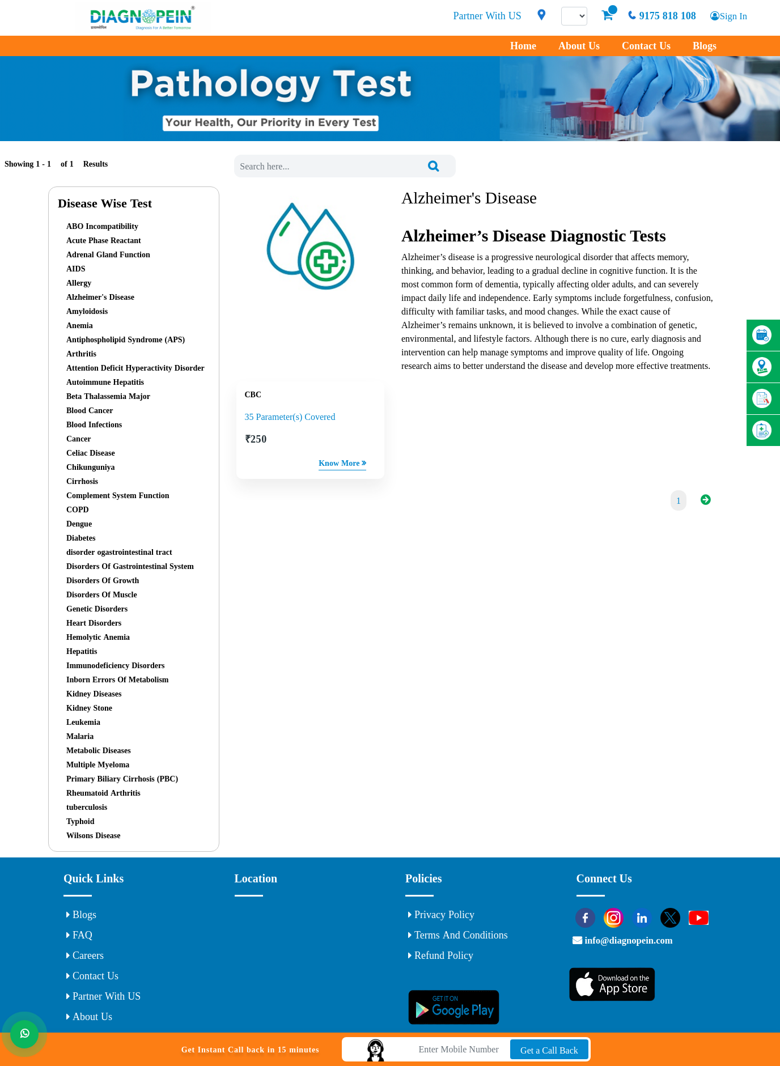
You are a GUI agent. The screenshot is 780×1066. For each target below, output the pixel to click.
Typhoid (80, 821)
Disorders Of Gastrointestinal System (130, 566)
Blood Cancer (89, 410)
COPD (77, 509)
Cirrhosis (82, 481)
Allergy (78, 283)
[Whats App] (25, 1040)
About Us (579, 46)
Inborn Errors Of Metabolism (117, 679)
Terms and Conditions (458, 935)
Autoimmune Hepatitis (105, 382)
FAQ (79, 935)
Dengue (79, 524)
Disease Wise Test (105, 203)
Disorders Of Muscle (101, 594)
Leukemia (83, 722)
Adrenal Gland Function (108, 254)
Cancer (78, 439)
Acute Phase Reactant (103, 240)
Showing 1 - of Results (56, 164)
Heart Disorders (93, 623)
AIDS (75, 269)
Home (523, 46)
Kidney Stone (89, 708)
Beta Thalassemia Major (108, 396)
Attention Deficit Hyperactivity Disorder (135, 368)
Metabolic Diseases (98, 750)
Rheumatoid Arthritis (103, 793)
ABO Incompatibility (102, 226)
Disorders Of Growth (102, 580)
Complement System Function (117, 495)
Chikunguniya (90, 467)
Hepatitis (81, 651)
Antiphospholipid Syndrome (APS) (125, 339)
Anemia (79, 325)
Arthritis (81, 354)
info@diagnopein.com (639, 946)
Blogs (705, 46)
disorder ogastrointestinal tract (119, 552)
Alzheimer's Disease (100, 297)
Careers (85, 955)
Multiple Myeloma (97, 764)
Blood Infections (94, 424)
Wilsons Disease (93, 835)
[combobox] (345, 166)
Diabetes (80, 538)
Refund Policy (440, 955)
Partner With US (484, 16)
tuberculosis (86, 807)
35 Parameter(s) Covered (290, 418)
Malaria (80, 736)
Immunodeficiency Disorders (115, 665)
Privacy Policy (441, 914)
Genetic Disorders (97, 609)
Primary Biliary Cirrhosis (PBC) (122, 779)
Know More (342, 465)
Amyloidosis (87, 311)
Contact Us (646, 46)
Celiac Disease (90, 453)
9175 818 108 (658, 16)
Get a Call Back (549, 1050)
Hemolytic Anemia (98, 637)
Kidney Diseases (93, 694)
